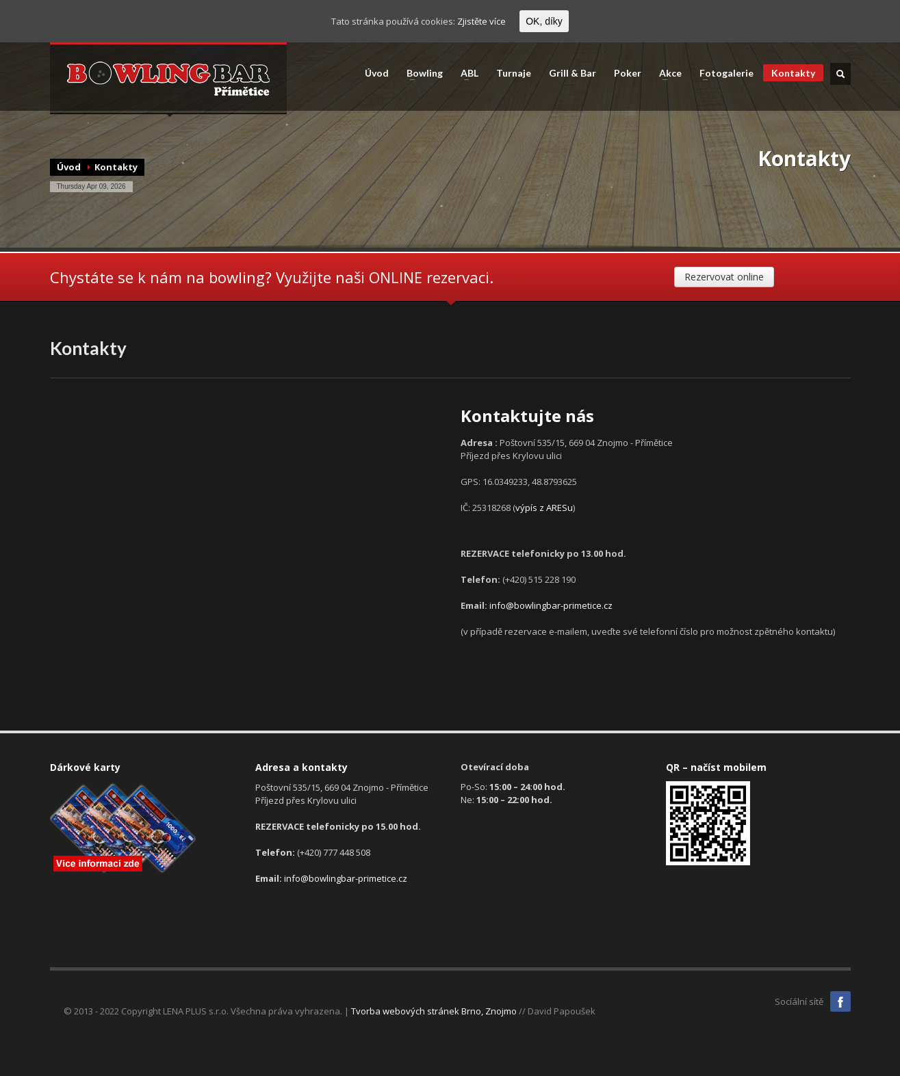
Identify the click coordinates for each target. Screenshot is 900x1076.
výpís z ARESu (544, 507)
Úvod (377, 73)
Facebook (840, 1001)
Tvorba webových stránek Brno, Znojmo (434, 1011)
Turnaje (513, 73)
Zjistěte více (481, 21)
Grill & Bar (572, 73)
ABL (465, 73)
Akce (666, 73)
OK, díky (544, 21)
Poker (627, 73)
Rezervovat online (724, 276)
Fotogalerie (722, 73)
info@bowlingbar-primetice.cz (551, 605)
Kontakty (793, 73)
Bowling (420, 73)
